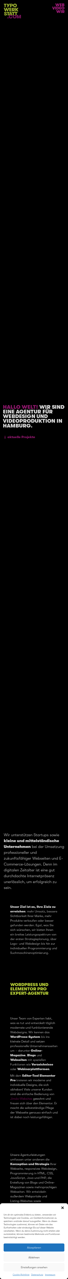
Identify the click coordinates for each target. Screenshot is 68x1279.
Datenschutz (37, 1274)
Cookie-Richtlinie (21, 1274)
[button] (62, 1208)
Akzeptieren (34, 1247)
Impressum (50, 1274)
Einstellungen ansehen (34, 1267)
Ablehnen (34, 1257)
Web (60, 5)
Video (58, 8)
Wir (60, 11)
